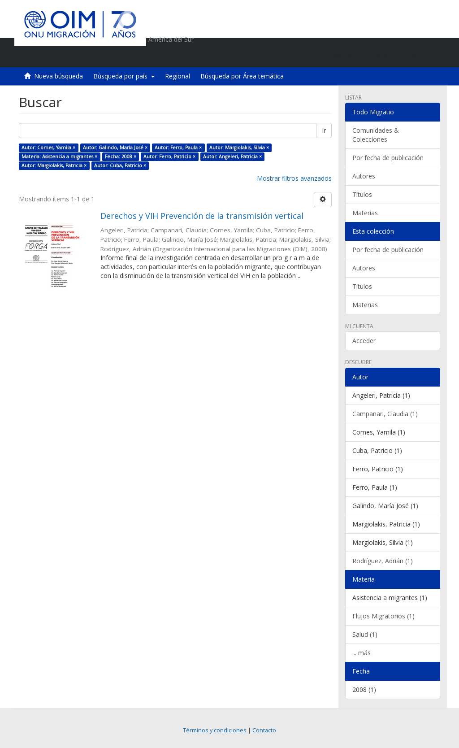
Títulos (362, 194)
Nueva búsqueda (58, 76)
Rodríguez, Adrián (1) (382, 561)
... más (361, 652)
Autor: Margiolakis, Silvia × (239, 147)
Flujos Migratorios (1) (383, 616)
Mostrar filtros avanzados (294, 178)
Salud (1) (364, 634)
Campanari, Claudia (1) (385, 413)
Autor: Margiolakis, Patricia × (54, 165)
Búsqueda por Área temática (242, 76)
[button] (382, 56)
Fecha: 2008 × (120, 156)
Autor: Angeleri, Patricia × (232, 156)
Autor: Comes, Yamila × (48, 147)
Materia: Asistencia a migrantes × (59, 156)
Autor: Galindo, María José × (115, 147)
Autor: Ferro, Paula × (178, 147)
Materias (365, 213)
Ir (324, 130)
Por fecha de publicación (388, 157)
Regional (177, 76)
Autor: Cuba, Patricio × (120, 165)
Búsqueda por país (124, 76)
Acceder (364, 340)
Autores (363, 176)
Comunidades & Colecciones (375, 135)
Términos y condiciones (215, 730)
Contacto (264, 730)
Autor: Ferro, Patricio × (169, 156)
